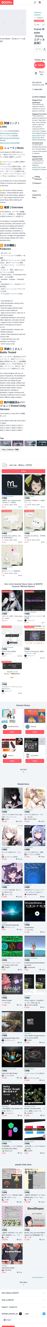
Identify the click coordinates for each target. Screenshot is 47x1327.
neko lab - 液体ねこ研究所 (20, 465)
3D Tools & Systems (7, 496)
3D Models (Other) (7, 531)
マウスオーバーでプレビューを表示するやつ (12, 687)
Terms (34, 191)
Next (22, 22)
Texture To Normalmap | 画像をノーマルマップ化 (34, 652)
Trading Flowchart (38, 178)
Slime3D (33, 726)
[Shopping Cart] (39, 2)
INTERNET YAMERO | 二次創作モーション (34, 501)
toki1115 (10, 755)
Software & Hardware (37, 14)
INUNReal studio (13, 726)
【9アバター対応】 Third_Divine (12, 616)
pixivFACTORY (36, 167)
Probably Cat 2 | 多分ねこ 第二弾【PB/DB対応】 (11, 537)
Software (40, 18)
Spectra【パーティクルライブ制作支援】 (34, 617)
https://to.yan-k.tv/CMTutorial (9, 138)
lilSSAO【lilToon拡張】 (9, 651)
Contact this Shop (36, 196)
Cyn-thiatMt (34, 755)
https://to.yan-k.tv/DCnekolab (9, 143)
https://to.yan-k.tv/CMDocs (9, 133)
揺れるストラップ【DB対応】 (11, 571)
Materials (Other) (29, 496)
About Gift (38, 89)
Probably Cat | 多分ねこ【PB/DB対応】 (34, 537)
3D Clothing (5, 612)
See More (23, 771)
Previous (3, 22)
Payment (37, 183)
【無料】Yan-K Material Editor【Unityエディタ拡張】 (11, 501)
